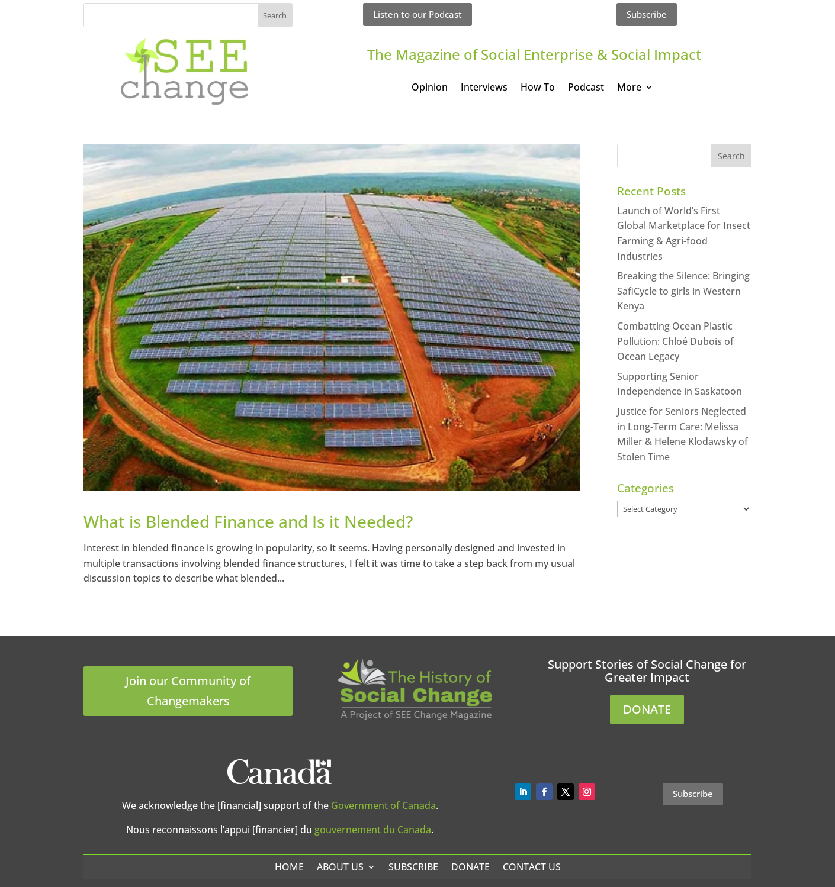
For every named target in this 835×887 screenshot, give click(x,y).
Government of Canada (383, 805)
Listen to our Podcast (417, 14)
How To (538, 88)
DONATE (647, 709)
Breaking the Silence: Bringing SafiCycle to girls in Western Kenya (683, 290)
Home (289, 866)
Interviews (484, 88)
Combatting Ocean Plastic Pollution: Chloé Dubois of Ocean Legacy (675, 341)
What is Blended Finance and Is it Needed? (248, 521)
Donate (470, 866)
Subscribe (647, 14)
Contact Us (532, 866)
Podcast (586, 88)
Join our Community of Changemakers (188, 691)
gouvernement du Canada (372, 829)
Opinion (430, 88)
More (629, 88)
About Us (340, 866)
